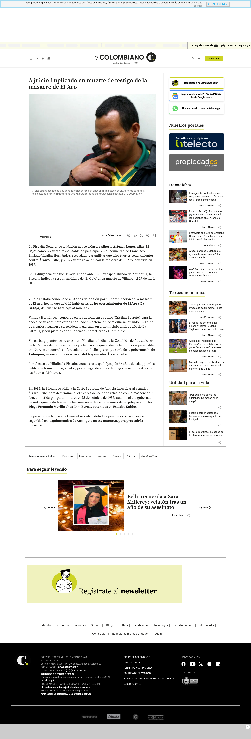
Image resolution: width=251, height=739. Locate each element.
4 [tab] (129, 535)
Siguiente (205, 507)
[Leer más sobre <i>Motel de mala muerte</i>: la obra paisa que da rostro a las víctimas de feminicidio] (206, 272)
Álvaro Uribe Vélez (149, 456)
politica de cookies (196, 4)
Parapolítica (67, 456)
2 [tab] (121, 535)
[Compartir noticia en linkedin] (154, 235)
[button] (219, 205)
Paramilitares (85, 456)
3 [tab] (125, 535)
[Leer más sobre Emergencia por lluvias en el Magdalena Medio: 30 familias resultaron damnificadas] (206, 197)
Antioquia (131, 456)
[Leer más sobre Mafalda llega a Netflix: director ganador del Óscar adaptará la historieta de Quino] (206, 366)
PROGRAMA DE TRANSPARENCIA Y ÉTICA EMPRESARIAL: (71, 684)
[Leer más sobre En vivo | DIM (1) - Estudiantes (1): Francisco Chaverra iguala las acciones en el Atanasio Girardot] (206, 216)
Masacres (102, 456)
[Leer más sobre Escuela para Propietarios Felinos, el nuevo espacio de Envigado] (206, 416)
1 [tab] (117, 535)
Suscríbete (214, 58)
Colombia (116, 456)
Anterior (50, 507)
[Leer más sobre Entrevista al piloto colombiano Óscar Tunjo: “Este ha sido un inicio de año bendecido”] (206, 236)
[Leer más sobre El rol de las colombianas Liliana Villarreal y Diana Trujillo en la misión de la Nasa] (206, 326)
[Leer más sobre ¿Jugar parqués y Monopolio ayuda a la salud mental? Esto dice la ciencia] (206, 254)
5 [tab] (133, 535)
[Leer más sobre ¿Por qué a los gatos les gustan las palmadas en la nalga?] (206, 398)
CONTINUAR (218, 4)
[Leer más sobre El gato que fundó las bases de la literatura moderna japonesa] (206, 433)
